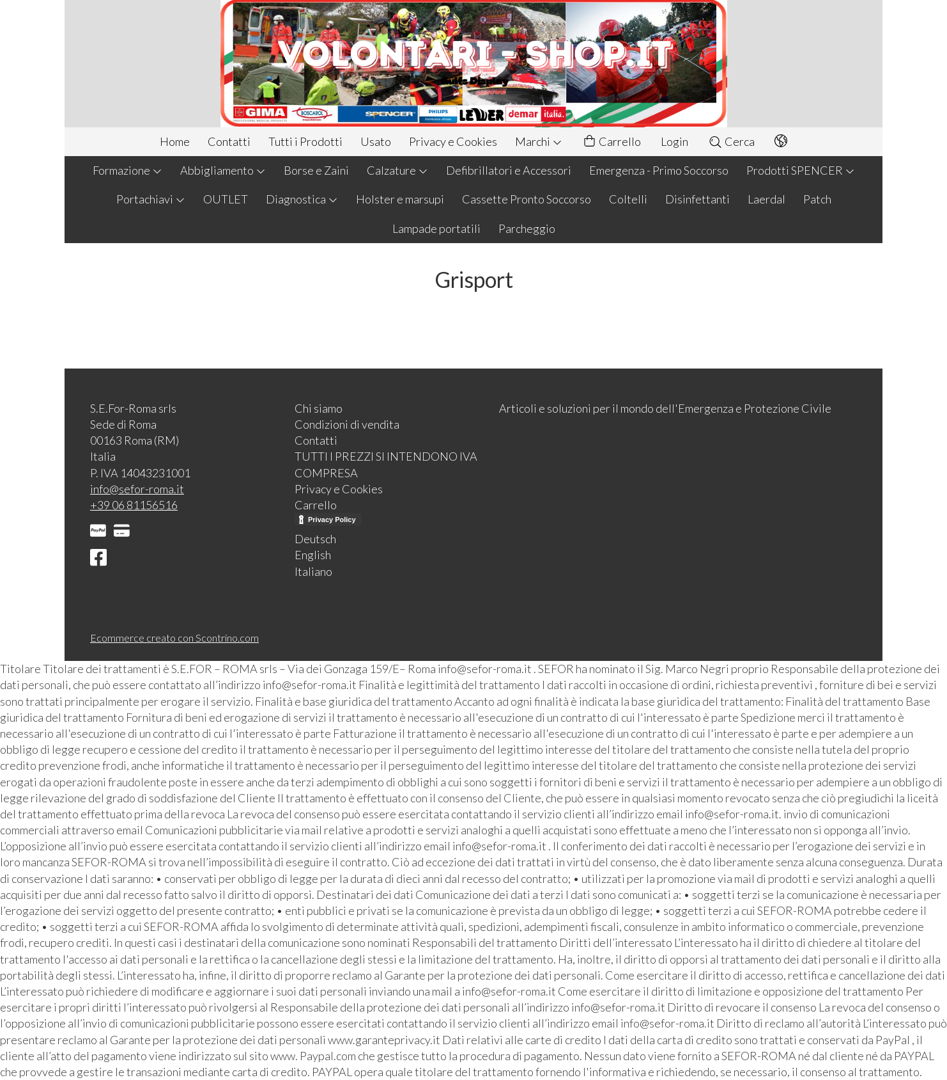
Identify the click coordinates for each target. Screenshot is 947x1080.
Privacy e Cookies (453, 141)
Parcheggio (526, 228)
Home (175, 141)
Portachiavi (150, 199)
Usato (375, 141)
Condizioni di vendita (347, 424)
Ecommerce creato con (174, 637)
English (313, 555)
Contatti (229, 141)
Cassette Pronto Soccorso (526, 199)
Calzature (397, 170)
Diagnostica (302, 199)
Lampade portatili (436, 228)
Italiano (313, 571)
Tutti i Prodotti (305, 141)
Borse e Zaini (316, 170)
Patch (817, 199)
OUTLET (225, 199)
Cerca (731, 141)
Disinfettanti (697, 199)
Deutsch (315, 539)
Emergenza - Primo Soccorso (658, 170)
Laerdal (766, 199)
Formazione (127, 170)
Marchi (538, 141)
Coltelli (628, 199)
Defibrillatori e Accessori (508, 170)
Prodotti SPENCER (800, 170)
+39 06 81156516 (134, 505)
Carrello (611, 142)
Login (674, 141)
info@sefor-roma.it (137, 489)
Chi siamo (319, 408)
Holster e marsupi (400, 199)
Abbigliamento (223, 170)
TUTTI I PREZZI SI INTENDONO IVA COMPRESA (386, 464)
